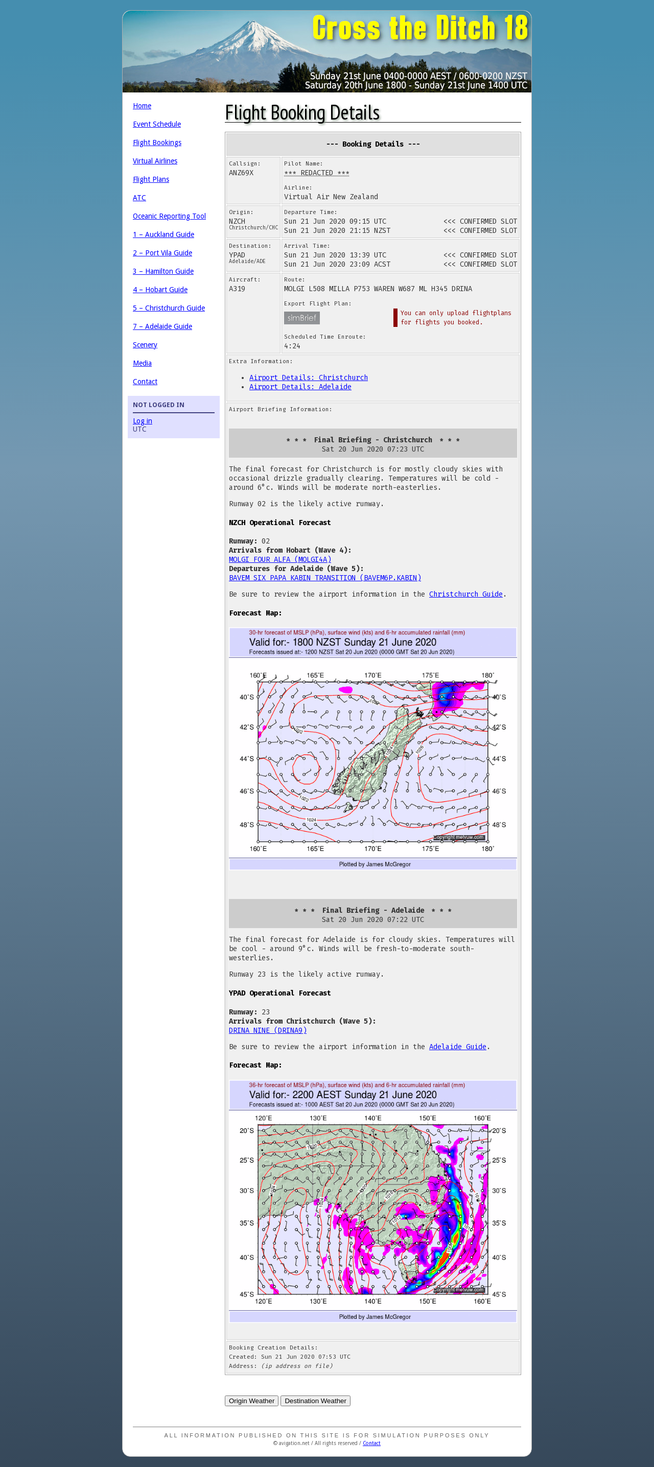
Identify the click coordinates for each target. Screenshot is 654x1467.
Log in (142, 421)
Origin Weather (251, 1401)
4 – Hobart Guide (160, 290)
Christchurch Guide (466, 594)
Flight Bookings (157, 142)
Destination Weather (315, 1401)
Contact (145, 381)
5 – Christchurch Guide (169, 308)
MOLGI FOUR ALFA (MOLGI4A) (280, 559)
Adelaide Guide (457, 1047)
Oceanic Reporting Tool (169, 216)
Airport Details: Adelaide (300, 387)
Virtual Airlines (155, 161)
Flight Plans (151, 179)
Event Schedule (157, 124)
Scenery (145, 345)
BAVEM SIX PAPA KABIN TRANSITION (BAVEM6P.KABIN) (325, 578)
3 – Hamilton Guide (163, 271)
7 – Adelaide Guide (162, 326)
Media (142, 363)
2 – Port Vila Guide (162, 253)
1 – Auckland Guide (163, 234)
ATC (139, 198)
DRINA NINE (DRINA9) (268, 1030)
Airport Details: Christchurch (308, 377)
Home (142, 106)
